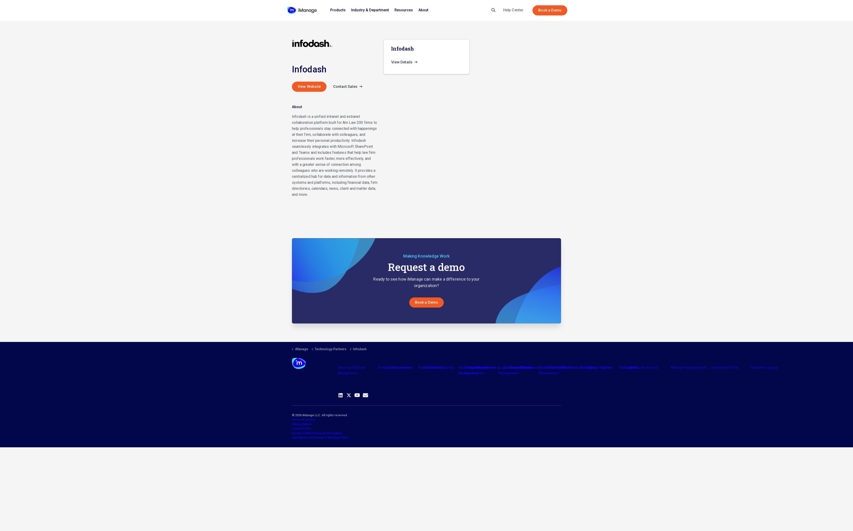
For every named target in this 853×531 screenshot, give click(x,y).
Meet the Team (572, 367)
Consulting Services (398, 367)
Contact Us (649, 367)
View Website (309, 86)
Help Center (513, 10)
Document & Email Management (351, 370)
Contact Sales (349, 87)
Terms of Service (304, 419)
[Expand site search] (493, 10)
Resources (403, 10)
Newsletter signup (764, 367)
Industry (481, 367)
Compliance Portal (724, 367)
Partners (435, 367)
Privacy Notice (302, 424)
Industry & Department (370, 10)
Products (338, 10)
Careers (607, 367)
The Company (531, 367)
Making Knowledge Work (689, 367)
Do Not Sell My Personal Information (316, 433)
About (423, 10)
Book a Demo (550, 10)
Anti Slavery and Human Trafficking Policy (320, 437)
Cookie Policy (301, 428)
